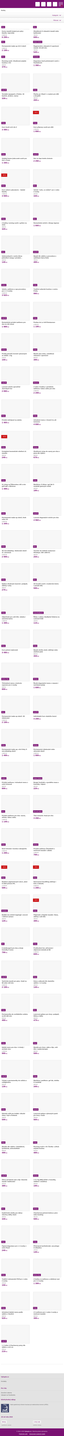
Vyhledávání (43, 4)
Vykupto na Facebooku (8, 1395)
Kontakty (3, 1381)
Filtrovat (55, 20)
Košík (61, 4)
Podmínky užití (23, 1434)
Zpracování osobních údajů (37, 1434)
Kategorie (55, 15)
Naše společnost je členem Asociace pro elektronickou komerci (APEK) (29, 1404)
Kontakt (49, 4)
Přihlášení (55, 4)
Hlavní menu (37, 4)
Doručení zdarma (6, 1393)
